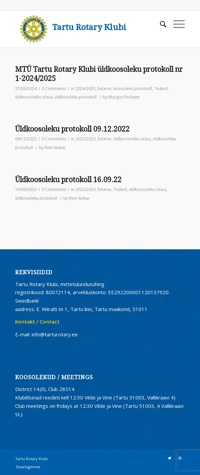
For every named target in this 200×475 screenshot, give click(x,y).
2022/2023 (85, 139)
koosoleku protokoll (132, 88)
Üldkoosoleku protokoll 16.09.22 (68, 179)
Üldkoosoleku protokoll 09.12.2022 (72, 129)
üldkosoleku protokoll (76, 97)
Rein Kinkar (55, 147)
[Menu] (175, 23)
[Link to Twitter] (170, 458)
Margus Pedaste (123, 97)
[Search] (159, 23)
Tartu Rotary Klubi (89, 27)
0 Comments (54, 88)
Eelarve (104, 88)
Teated (161, 88)
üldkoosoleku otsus (34, 97)
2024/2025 (85, 88)
